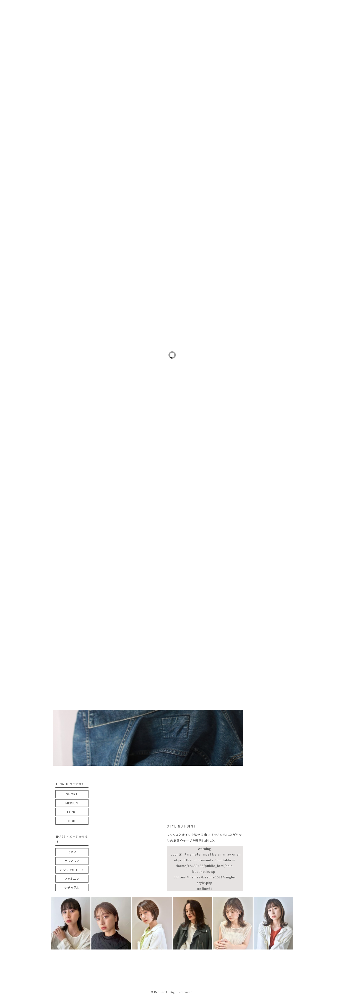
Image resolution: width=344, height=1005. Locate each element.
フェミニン (71, 878)
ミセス (72, 852)
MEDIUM (72, 803)
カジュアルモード (72, 869)
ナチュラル (71, 887)
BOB (71, 821)
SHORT (72, 794)
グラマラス (71, 861)
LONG (72, 812)
